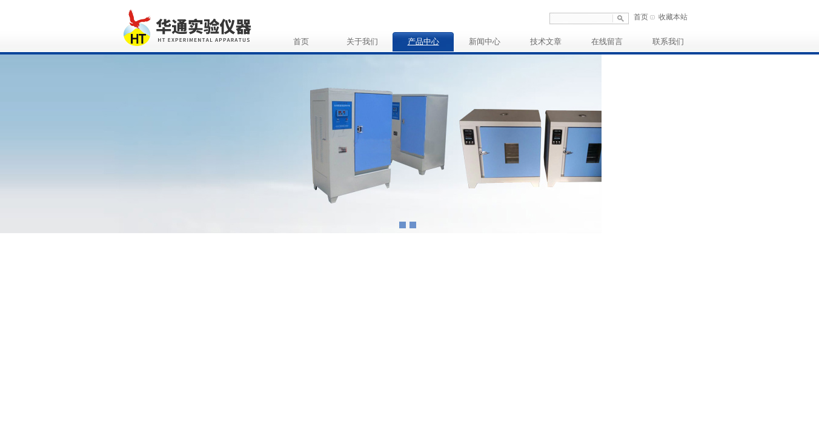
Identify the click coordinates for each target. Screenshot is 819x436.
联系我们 (668, 41)
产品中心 (423, 41)
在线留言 (607, 41)
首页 (641, 17)
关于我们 (362, 41)
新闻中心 (484, 41)
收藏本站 (673, 17)
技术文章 (546, 41)
